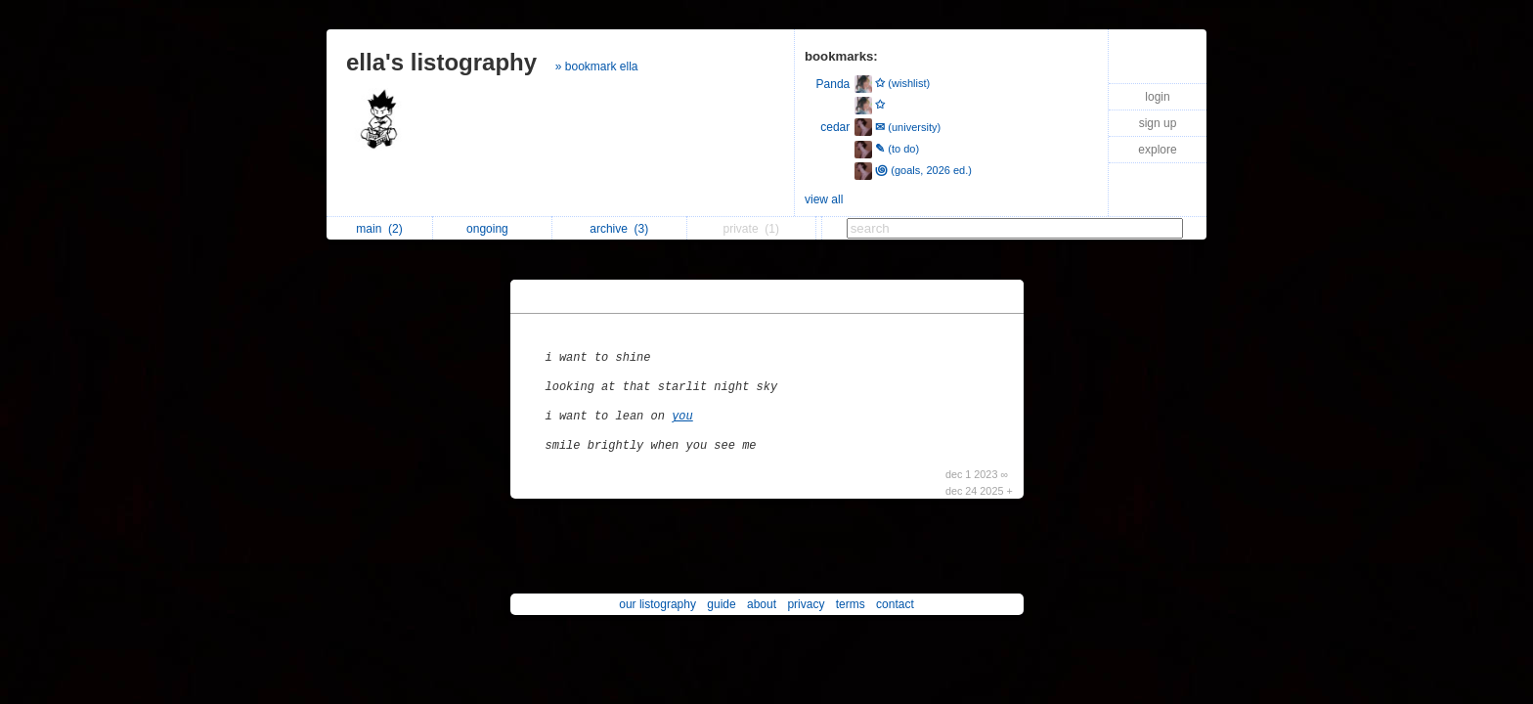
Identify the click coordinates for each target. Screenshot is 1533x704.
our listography (657, 604)
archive (619, 229)
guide (721, 604)
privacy (805, 604)
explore (1157, 149)
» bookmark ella (596, 66)
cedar (835, 127)
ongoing (492, 229)
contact (895, 604)
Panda (833, 84)
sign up (1158, 123)
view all (824, 199)
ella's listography (441, 62)
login (1157, 97)
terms (850, 604)
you (682, 416)
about (761, 604)
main (379, 229)
